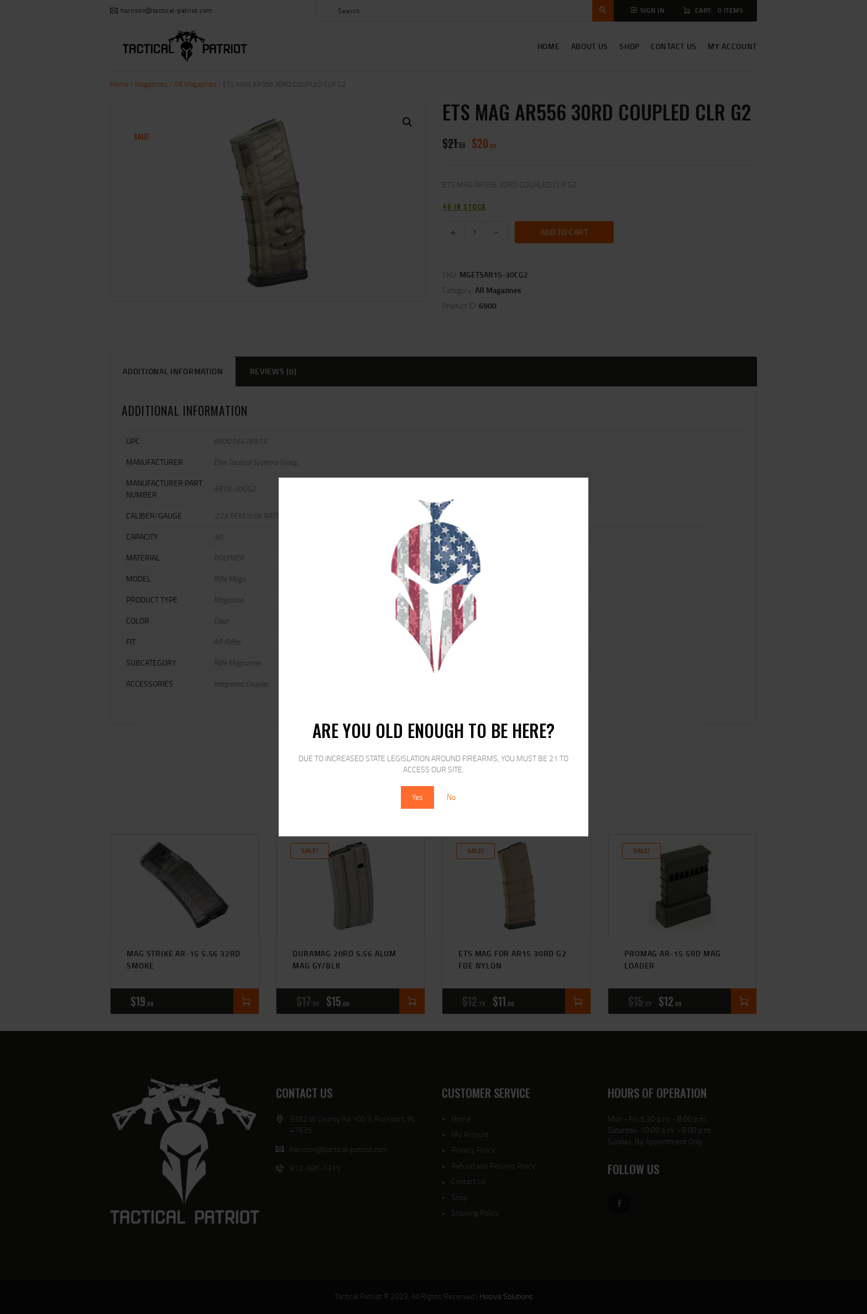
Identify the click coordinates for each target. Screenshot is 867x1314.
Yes (417, 797)
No (451, 797)
